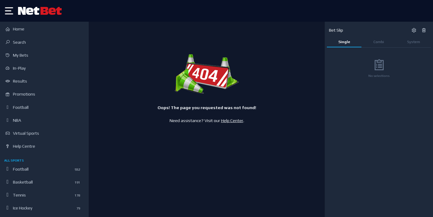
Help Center (232, 120)
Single (344, 41)
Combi (378, 41)
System (413, 41)
